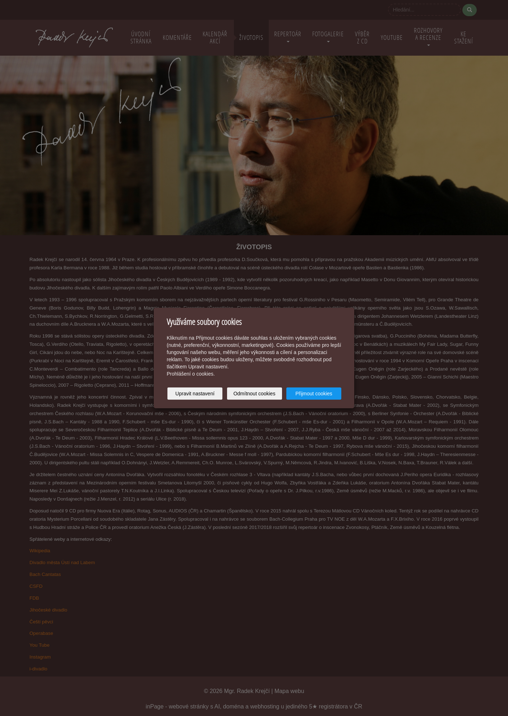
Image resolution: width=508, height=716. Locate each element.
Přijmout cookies (313, 393)
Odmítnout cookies (255, 393)
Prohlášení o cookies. (191, 374)
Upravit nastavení (194, 393)
